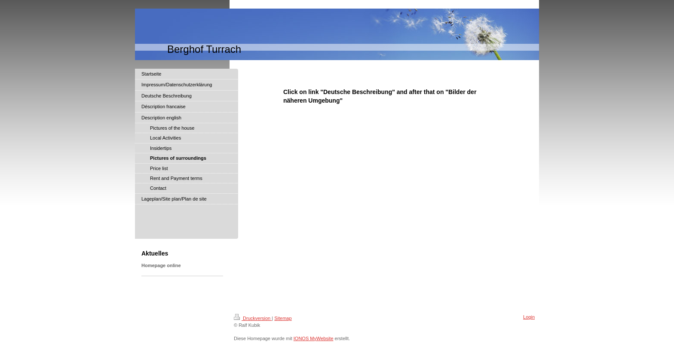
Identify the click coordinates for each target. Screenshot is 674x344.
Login (529, 317)
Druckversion (253, 318)
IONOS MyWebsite (314, 338)
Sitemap (282, 318)
